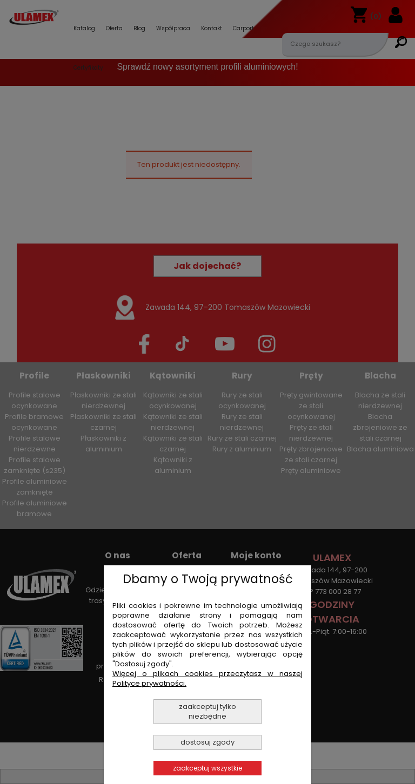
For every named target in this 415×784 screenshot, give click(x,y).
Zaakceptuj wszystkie (207, 768)
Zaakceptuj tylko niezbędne (207, 711)
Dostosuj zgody (207, 742)
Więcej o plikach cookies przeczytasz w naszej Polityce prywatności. (207, 678)
